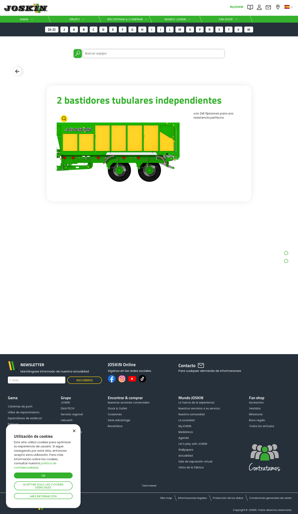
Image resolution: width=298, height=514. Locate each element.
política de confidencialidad (35, 465)
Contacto (269, 7)
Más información (43, 496)
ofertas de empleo (260, 7)
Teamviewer (149, 485)
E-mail (14, 380)
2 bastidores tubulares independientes (139, 99)
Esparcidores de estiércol (25, 418)
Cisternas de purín (20, 406)
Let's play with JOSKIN (192, 444)
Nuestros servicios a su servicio (199, 408)
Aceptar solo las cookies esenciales (43, 485)
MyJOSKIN (236, 7)
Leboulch (67, 420)
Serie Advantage (119, 420)
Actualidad (185, 456)
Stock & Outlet (117, 408)
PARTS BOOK (251, 7)
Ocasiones (115, 414)
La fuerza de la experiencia (196, 402)
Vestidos (255, 408)
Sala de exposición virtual (195, 461)
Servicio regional (72, 414)
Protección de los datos (228, 498)
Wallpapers (185, 450)
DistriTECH (67, 408)
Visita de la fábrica (191, 467)
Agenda (183, 438)
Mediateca (185, 432)
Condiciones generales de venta (270, 498)
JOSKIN (65, 402)
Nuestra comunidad (191, 414)
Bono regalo (257, 420)
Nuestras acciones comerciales (128, 402)
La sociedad (186, 420)
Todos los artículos (261, 426)
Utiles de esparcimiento (24, 412)
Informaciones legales (192, 498)
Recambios (115, 426)
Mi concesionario (278, 7)
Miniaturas (256, 414)
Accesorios (256, 402)
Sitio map (166, 498)
